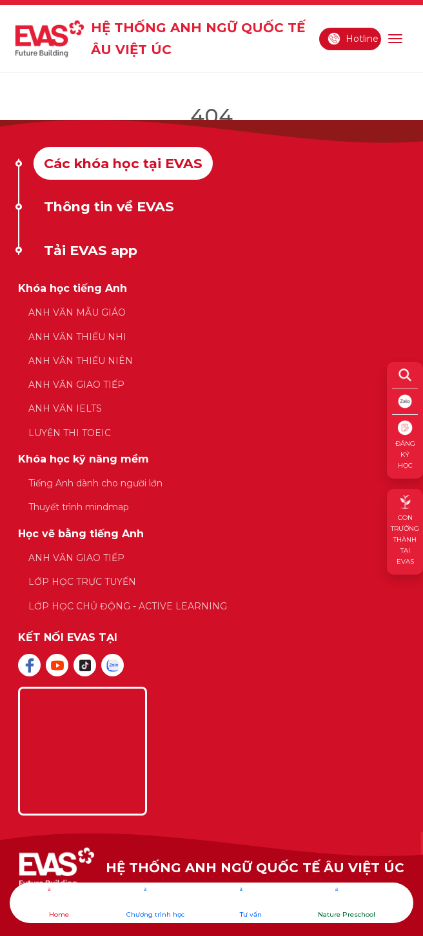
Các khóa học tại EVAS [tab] (123, 163)
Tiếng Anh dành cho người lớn (95, 483)
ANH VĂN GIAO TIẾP (76, 384)
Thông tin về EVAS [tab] (109, 206)
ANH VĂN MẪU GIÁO (77, 312)
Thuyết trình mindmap (78, 507)
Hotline (353, 38)
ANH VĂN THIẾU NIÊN (80, 361)
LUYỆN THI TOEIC (69, 433)
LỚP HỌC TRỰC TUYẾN (82, 581)
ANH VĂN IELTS (65, 408)
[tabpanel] (211, 454)
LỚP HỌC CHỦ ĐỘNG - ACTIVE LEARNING (127, 606)
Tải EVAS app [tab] (90, 250)
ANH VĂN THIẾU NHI (77, 337)
